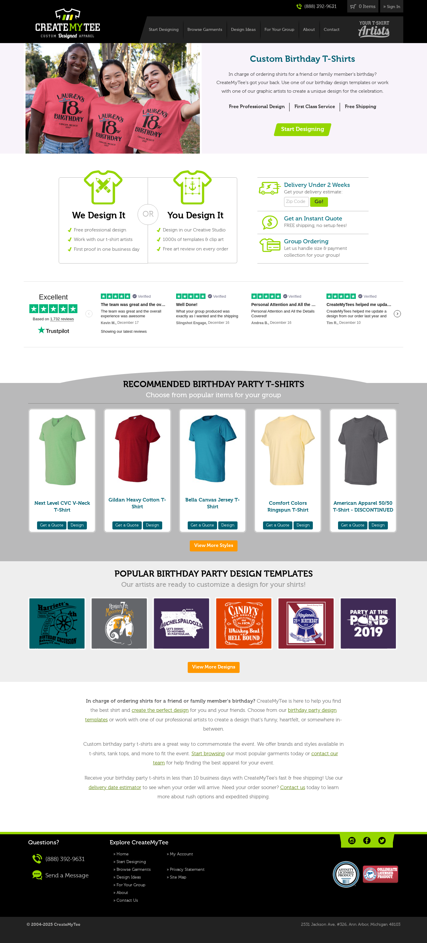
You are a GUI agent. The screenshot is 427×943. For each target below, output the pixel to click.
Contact (332, 30)
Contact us (292, 787)
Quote (51, 525)
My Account (181, 854)
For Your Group (279, 30)
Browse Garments (204, 30)
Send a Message (60, 875)
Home (123, 854)
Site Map (178, 877)
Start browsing (208, 753)
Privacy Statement (187, 870)
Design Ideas (243, 30)
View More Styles (213, 545)
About (309, 30)
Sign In (393, 7)
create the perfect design (160, 710)
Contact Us (127, 900)
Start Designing (164, 30)
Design (77, 525)
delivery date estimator (115, 787)
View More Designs (213, 667)
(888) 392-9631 (317, 6)
